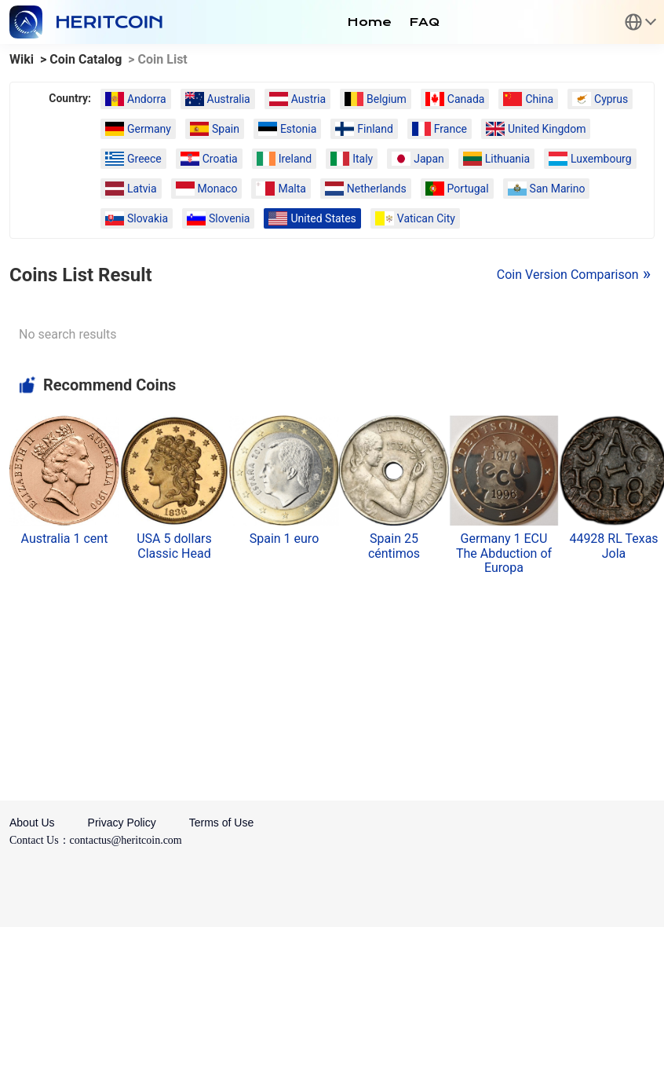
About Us (32, 822)
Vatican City (415, 218)
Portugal (457, 188)
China (528, 99)
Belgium (376, 99)
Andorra (135, 99)
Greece (133, 159)
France (439, 129)
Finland (364, 129)
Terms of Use (221, 822)
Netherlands (366, 188)
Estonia (287, 129)
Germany (138, 129)
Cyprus (600, 99)
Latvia (131, 188)
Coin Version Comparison (568, 274)
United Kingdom (536, 129)
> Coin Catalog (81, 59)
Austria (297, 99)
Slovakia (136, 218)
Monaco (207, 188)
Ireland (284, 159)
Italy (351, 159)
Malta (280, 188)
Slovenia (218, 218)
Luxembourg (590, 159)
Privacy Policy (122, 822)
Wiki (21, 59)
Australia (217, 99)
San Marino (547, 188)
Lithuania (496, 159)
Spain (214, 129)
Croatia (209, 159)
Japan (418, 159)
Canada (455, 99)
